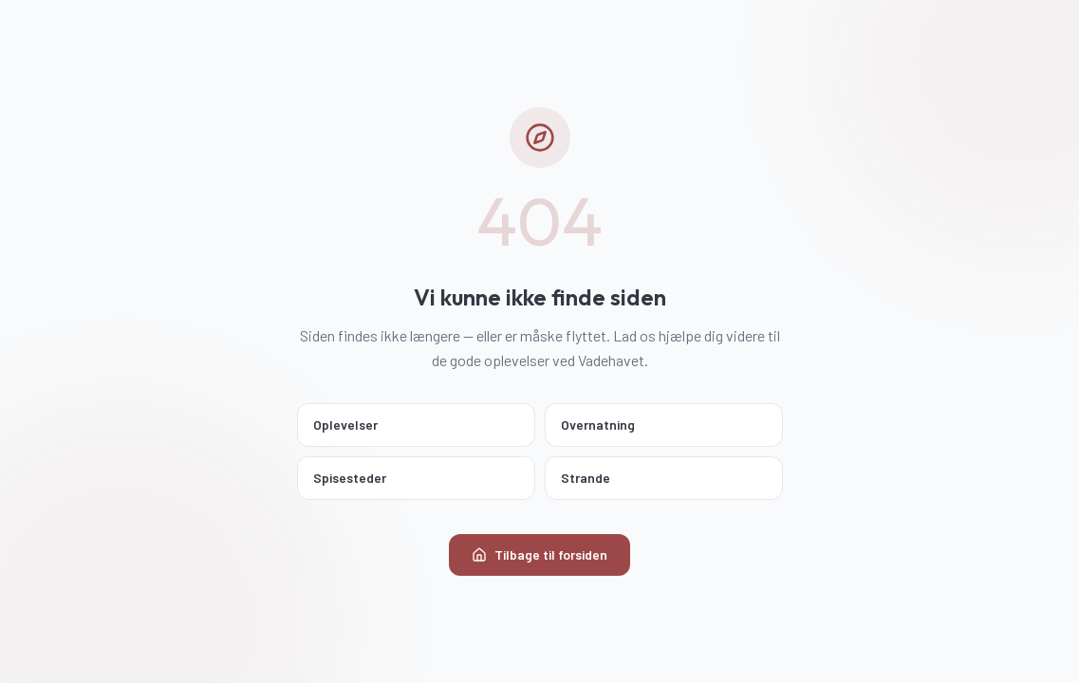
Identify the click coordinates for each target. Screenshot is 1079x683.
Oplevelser (414, 424)
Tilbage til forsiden (539, 554)
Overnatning (662, 424)
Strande (662, 478)
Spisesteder (414, 478)
